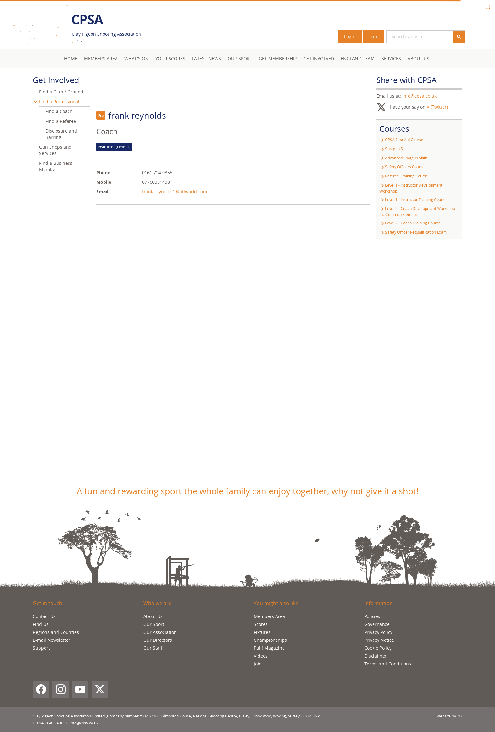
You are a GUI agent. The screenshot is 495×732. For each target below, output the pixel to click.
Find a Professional (59, 101)
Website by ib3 (449, 716)
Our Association (160, 632)
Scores (261, 624)
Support (41, 648)
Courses (394, 128)
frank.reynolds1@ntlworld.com (174, 191)
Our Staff (153, 648)
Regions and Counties (56, 632)
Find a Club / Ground (61, 92)
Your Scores (170, 59)
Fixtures (262, 632)
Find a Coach (59, 111)
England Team (358, 59)
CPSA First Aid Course (401, 139)
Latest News (206, 59)
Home (70, 59)
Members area (101, 59)
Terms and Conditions (387, 664)
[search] (412, 37)
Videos (261, 656)
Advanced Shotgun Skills (403, 158)
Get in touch (47, 603)
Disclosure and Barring (61, 134)
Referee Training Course (403, 176)
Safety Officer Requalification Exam (413, 232)
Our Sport (240, 59)
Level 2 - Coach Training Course (410, 223)
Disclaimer (375, 656)
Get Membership (278, 59)
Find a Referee (60, 121)
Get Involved (318, 59)
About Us (418, 59)
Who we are (157, 603)
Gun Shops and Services (55, 150)
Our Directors (157, 640)
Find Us (41, 624)
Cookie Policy (377, 648)
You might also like (276, 603)
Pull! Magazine (269, 648)
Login (349, 36)
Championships (270, 640)
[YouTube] (80, 689)
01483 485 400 (50, 723)
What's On (136, 59)
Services (391, 59)
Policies (372, 616)
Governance (377, 624)
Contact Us (44, 616)
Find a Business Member (55, 166)
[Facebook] (41, 689)
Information (378, 603)
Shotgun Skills (394, 149)
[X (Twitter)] (100, 689)
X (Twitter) (437, 107)
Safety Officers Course (402, 167)
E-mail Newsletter (51, 640)
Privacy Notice (379, 640)
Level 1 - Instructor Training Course (413, 199)
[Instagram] (60, 689)
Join (373, 36)
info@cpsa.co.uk (419, 96)
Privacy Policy (378, 632)
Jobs (258, 664)
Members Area (269, 616)
